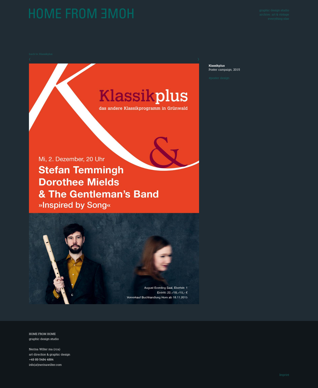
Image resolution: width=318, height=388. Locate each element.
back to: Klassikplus (40, 54)
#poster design (219, 78)
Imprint (284, 374)
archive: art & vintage (274, 14)
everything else (278, 19)
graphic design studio (274, 10)
